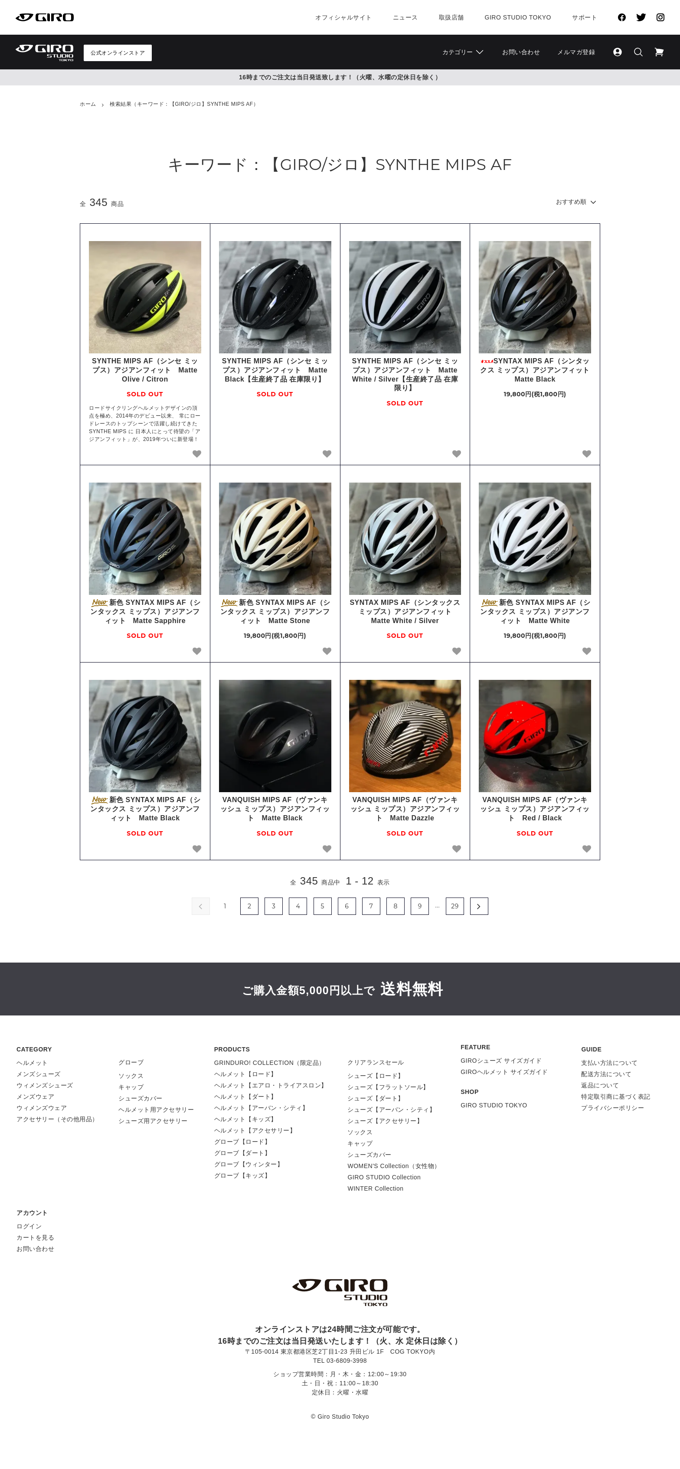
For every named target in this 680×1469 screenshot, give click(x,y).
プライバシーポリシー (612, 1107)
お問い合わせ (521, 52)
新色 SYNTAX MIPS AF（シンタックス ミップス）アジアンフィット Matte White (535, 611)
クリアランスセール (375, 1062)
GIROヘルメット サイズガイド (504, 1071)
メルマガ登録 (576, 52)
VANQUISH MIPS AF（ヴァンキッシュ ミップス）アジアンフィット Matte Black (275, 809)
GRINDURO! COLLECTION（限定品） (269, 1062)
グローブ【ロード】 (242, 1141)
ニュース (405, 17)
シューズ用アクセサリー (153, 1120)
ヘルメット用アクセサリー (156, 1109)
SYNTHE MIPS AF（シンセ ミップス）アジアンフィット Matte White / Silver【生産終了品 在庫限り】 (405, 374)
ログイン (29, 1226)
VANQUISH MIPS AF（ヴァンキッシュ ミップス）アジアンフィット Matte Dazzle (405, 809)
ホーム (88, 104)
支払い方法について (609, 1062)
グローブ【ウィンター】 (249, 1164)
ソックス (131, 1075)
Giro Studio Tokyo (518, 17)
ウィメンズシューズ (44, 1085)
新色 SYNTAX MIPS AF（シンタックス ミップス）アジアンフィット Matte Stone (274, 611)
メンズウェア (35, 1096)
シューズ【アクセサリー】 (385, 1120)
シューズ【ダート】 (375, 1098)
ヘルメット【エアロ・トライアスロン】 (270, 1085)
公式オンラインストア (118, 53)
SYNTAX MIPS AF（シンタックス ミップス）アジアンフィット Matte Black (535, 370)
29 (454, 906)
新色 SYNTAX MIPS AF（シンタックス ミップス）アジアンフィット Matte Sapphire (145, 611)
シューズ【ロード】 (375, 1075)
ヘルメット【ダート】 (245, 1096)
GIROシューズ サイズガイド (501, 1060)
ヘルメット (32, 1062)
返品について (600, 1085)
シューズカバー (140, 1098)
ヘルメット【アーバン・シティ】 (261, 1107)
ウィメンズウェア (41, 1107)
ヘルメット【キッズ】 (245, 1119)
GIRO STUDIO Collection (384, 1177)
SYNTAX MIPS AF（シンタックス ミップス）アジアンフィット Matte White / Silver (405, 611)
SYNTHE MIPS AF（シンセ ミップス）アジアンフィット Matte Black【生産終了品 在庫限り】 (275, 370)
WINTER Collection (375, 1188)
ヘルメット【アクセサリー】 (255, 1130)
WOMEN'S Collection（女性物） (393, 1165)
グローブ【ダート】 (242, 1152)
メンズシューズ (38, 1074)
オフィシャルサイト (343, 17)
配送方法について (606, 1074)
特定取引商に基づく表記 (616, 1096)
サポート (584, 17)
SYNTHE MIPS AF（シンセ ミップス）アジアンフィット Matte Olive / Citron (145, 370)
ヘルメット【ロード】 (245, 1074)
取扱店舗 (451, 17)
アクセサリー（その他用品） (57, 1119)
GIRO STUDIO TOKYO (494, 1105)
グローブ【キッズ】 (242, 1175)
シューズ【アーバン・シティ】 (391, 1109)
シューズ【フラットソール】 (388, 1087)
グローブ (131, 1062)
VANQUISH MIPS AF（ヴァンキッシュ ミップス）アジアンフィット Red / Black (534, 809)
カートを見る (35, 1237)
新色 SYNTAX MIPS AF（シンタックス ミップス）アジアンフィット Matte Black (145, 809)
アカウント (32, 1212)
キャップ (131, 1087)
